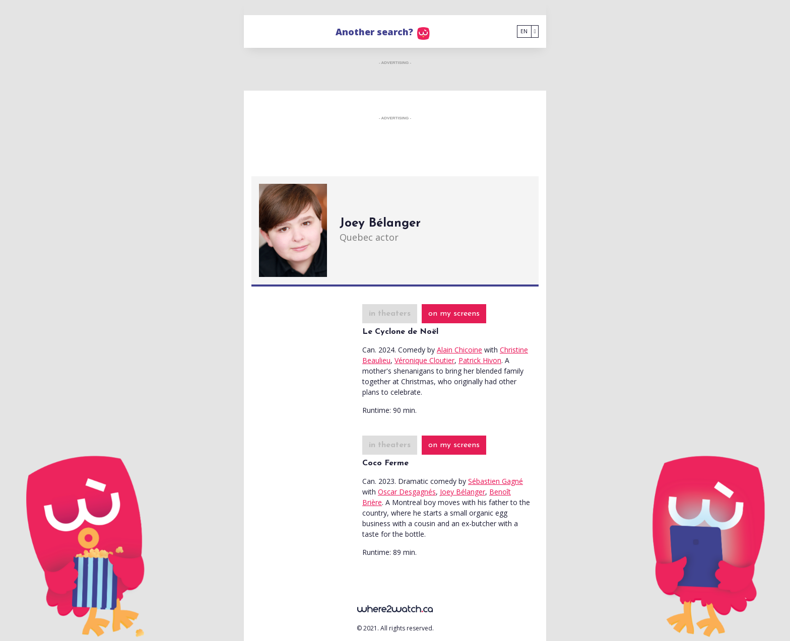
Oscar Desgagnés (407, 491)
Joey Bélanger (462, 491)
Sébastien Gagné (495, 481)
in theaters (390, 314)
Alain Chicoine (459, 349)
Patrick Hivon (479, 360)
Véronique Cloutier (424, 360)
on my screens (454, 314)
